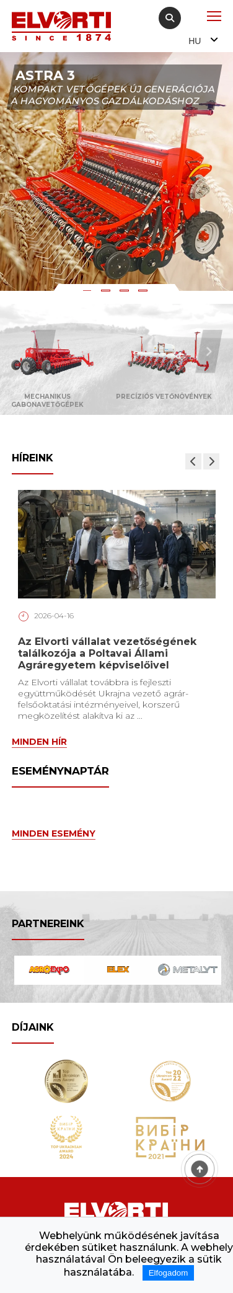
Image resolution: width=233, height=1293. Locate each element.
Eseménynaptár (60, 771)
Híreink (32, 458)
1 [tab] (88, 293)
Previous (42, 351)
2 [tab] (107, 293)
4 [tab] (144, 293)
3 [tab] (126, 293)
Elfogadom (168, 1272)
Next (208, 351)
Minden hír (39, 741)
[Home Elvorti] (61, 26)
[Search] (170, 18)
